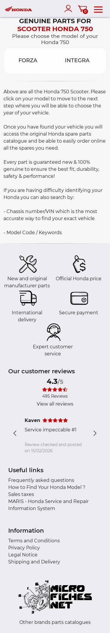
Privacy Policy (24, 548)
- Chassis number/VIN (29, 211)
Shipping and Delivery (34, 562)
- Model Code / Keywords (33, 232)
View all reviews (55, 404)
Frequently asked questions (41, 480)
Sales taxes (21, 494)
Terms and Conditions (34, 540)
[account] (70, 8)
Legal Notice (23, 555)
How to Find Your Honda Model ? (46, 487)
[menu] (98, 8)
